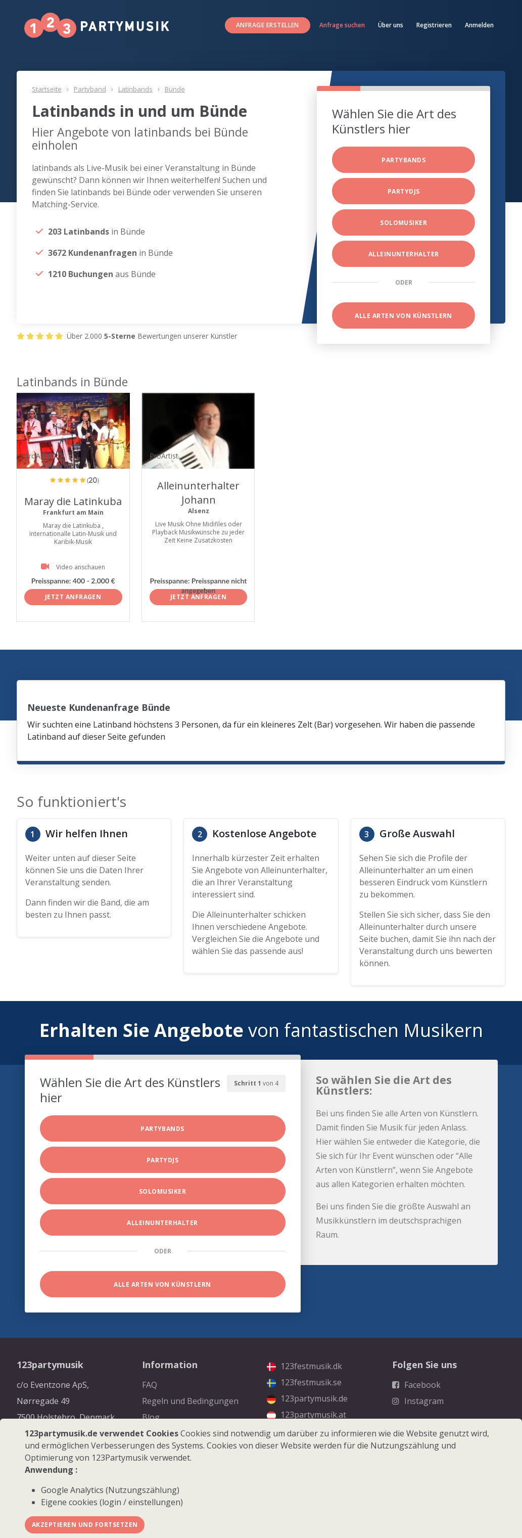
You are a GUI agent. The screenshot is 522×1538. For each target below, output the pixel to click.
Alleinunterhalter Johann (198, 492)
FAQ (149, 1384)
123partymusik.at (306, 1414)
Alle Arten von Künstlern (403, 315)
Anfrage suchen (342, 25)
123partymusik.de (307, 1398)
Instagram (418, 1401)
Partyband (90, 89)
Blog (151, 1417)
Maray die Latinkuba (73, 501)
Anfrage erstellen (267, 25)
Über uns (390, 25)
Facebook (416, 1384)
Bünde (175, 89)
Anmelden (479, 25)
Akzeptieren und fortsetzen (84, 1524)
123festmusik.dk (304, 1366)
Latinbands (135, 89)
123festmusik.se (304, 1382)
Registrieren (434, 25)
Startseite (47, 89)
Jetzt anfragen (73, 597)
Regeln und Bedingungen (190, 1401)
